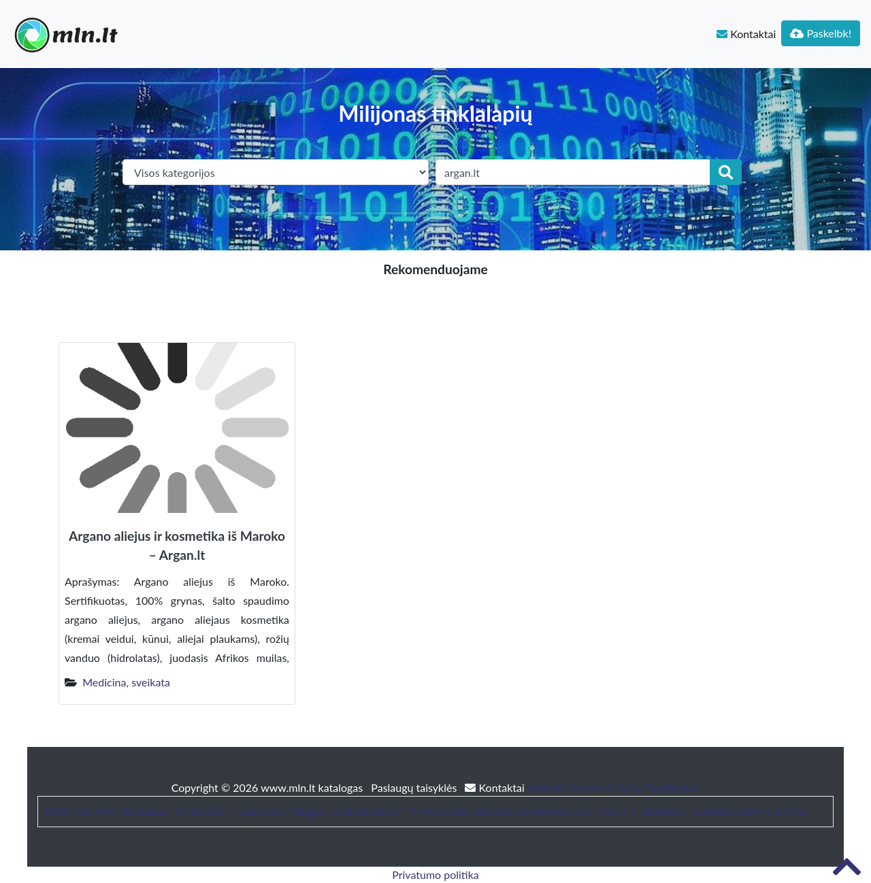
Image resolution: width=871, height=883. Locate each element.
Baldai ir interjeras (642, 811)
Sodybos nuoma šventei (749, 811)
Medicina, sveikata (126, 682)
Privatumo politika (435, 874)
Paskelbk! (820, 33)
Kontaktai (746, 33)
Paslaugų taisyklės (415, 787)
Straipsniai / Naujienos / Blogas (249, 811)
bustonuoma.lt (366, 811)
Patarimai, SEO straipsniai (105, 811)
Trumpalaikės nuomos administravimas (500, 811)
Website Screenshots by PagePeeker (613, 787)
